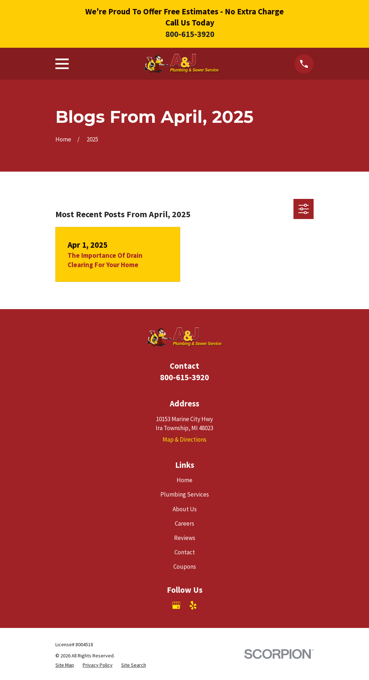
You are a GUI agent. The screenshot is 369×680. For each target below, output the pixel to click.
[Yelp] (193, 605)
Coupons (184, 566)
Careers (184, 523)
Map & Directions (184, 439)
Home (184, 480)
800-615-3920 (189, 34)
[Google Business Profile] (176, 605)
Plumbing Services (184, 494)
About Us (185, 509)
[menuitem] (64, 665)
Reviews (184, 538)
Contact (184, 552)
